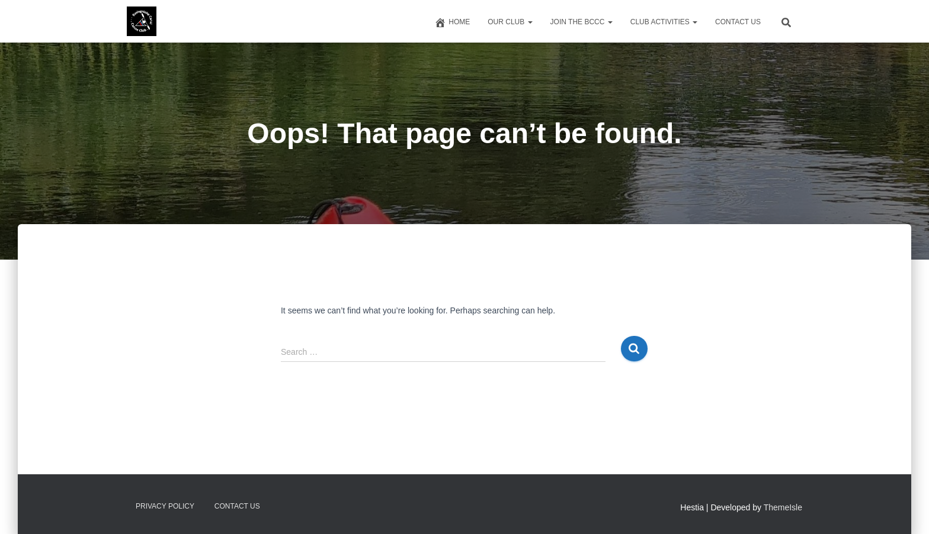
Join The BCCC (581, 22)
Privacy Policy (165, 506)
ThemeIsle (783, 507)
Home (452, 22)
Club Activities (663, 22)
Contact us (738, 22)
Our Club (510, 22)
